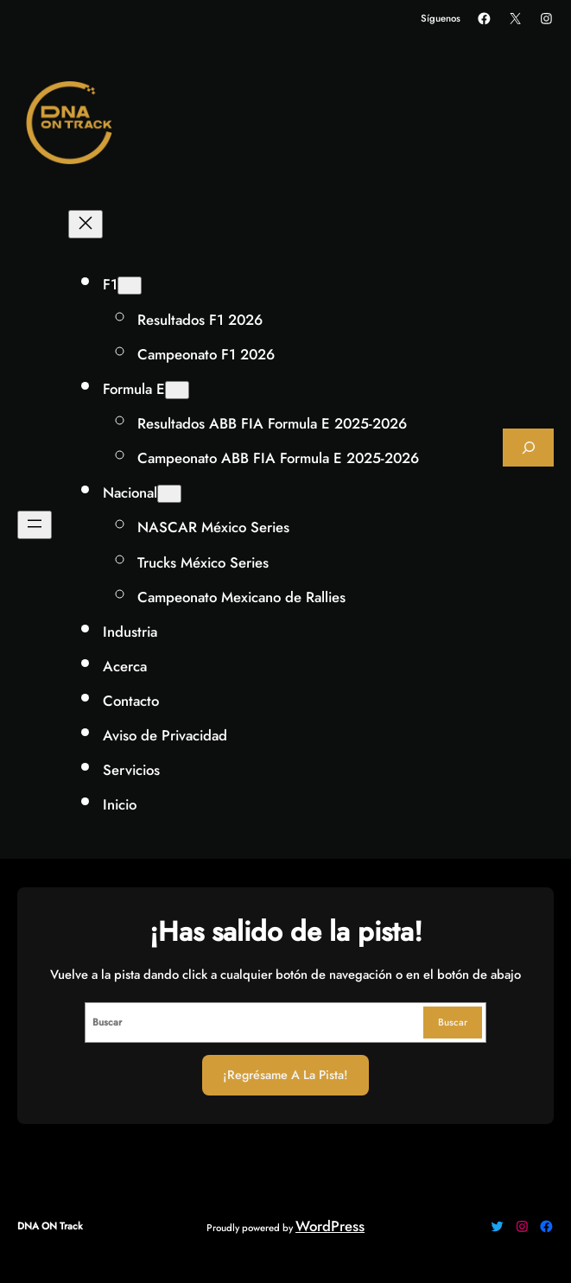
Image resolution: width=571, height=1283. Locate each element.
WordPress (330, 1226)
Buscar (452, 1022)
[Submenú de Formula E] (177, 390)
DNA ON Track (50, 1226)
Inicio (119, 804)
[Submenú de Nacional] (169, 494)
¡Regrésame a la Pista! (285, 1074)
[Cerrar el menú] (85, 224)
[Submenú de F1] (129, 285)
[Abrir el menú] (34, 525)
